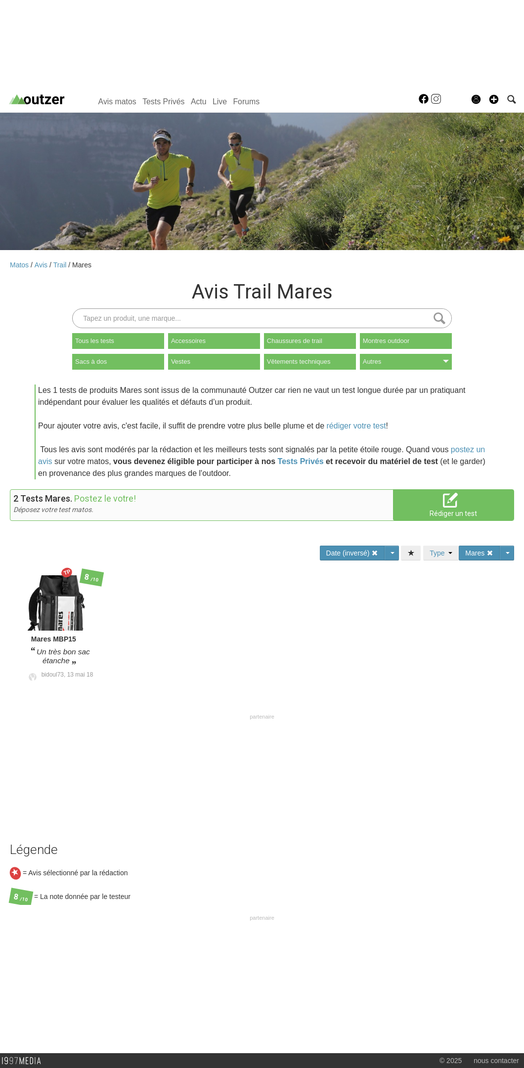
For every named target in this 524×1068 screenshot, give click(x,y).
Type (441, 553)
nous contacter (496, 1061)
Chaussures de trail (294, 340)
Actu (199, 101)
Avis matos (117, 101)
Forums (246, 101)
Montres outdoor (386, 340)
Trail (61, 265)
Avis (42, 265)
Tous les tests (94, 340)
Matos (20, 265)
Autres (406, 361)
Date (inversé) (352, 553)
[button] (493, 99)
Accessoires (188, 340)
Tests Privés (163, 101)
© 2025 (450, 1061)
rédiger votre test (356, 426)
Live (220, 101)
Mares (81, 265)
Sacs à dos (91, 361)
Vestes (180, 361)
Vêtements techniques (299, 361)
